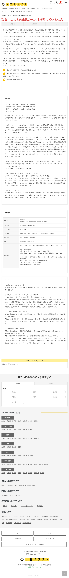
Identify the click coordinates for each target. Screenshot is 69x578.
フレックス (29, 516)
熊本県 (19, 473)
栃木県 (34, 392)
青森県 (9, 421)
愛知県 (14, 447)
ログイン (56, 2)
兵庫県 (19, 455)
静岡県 (9, 447)
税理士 (3, 485)
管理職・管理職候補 (50, 519)
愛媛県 (41, 464)
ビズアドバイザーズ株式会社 (44, 8)
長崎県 (14, 473)
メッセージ (56, 24)
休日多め (37, 516)
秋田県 (25, 421)
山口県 (25, 464)
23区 (28, 8)
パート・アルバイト (27, 506)
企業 (11, 495)
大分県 (25, 473)
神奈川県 (13, 402)
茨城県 (14, 392)
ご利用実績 (17, 539)
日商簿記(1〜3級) (30, 485)
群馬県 (55, 392)
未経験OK (9, 523)
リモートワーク (6, 516)
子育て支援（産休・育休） (10, 519)
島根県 (9, 464)
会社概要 (50, 533)
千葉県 (34, 397)
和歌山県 (30, 455)
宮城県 (19, 421)
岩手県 (14, 421)
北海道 (3, 421)
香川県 (35, 464)
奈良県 (25, 455)
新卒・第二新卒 (25, 519)
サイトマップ (50, 539)
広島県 (19, 464)
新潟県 (3, 429)
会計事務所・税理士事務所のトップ (11, 8)
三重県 (19, 447)
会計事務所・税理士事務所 (50, 516)
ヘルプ (17, 533)
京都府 (9, 455)
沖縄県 (42, 473)
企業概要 (34, 24)
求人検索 (52, 2)
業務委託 (40, 506)
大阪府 (14, 455)
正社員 (5, 506)
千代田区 (33, 8)
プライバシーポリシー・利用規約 (34, 544)
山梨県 (25, 429)
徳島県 (30, 464)
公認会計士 (10, 485)
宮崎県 (30, 473)
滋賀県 (3, 455)
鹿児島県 (36, 473)
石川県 (14, 429)
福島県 (35, 421)
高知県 (46, 464)
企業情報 (12, 24)
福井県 (19, 429)
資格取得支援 (27, 523)
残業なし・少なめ (36, 519)
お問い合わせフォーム (34, 567)
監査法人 (17, 495)
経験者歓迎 (17, 523)
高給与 (60, 519)
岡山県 (14, 464)
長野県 (30, 429)
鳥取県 (3, 464)
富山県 (9, 429)
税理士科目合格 (19, 485)
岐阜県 (3, 447)
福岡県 (3, 473)
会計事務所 (5, 495)
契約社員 (14, 506)
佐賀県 (9, 473)
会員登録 (61, 2)
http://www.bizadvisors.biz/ (27, 225)
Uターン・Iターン (18, 516)
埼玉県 (14, 397)
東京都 (23, 8)
